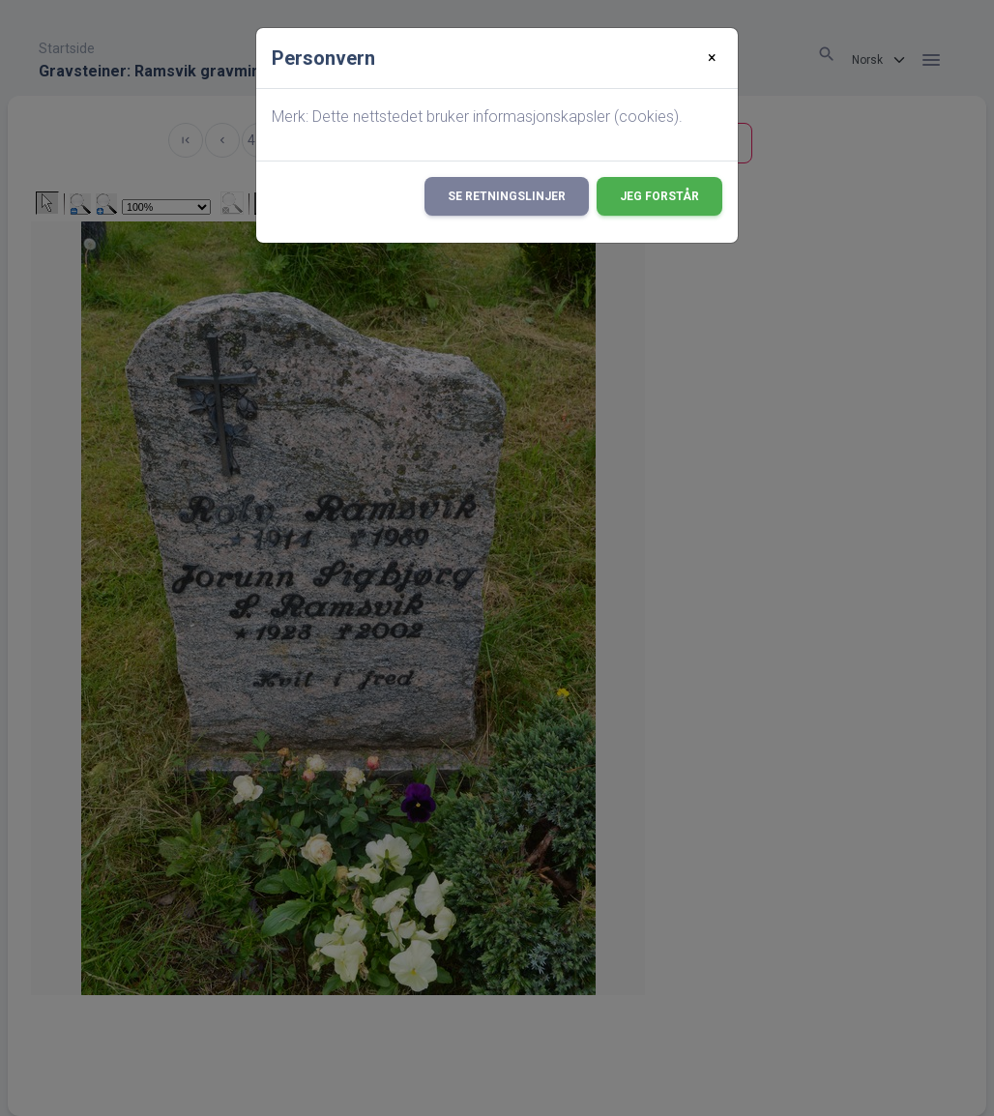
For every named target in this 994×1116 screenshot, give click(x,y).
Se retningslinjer (507, 196)
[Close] (712, 58)
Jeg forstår (659, 196)
